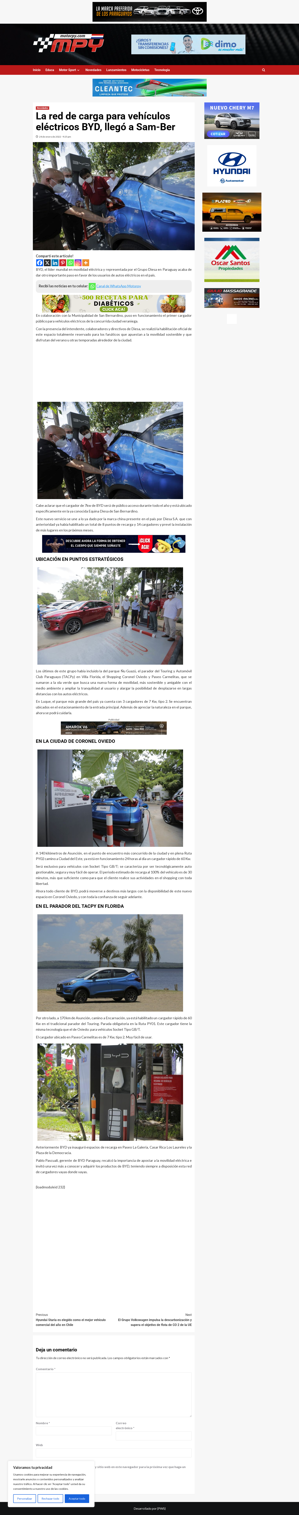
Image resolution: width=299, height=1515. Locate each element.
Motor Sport (70, 70)
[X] (47, 262)
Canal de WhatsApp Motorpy (118, 286)
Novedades (93, 70)
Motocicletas (140, 70)
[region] (51, 1484)
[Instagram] (78, 262)
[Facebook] (39, 262)
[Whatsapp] (70, 262)
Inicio (37, 70)
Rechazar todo (50, 1498)
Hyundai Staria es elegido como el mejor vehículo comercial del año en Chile (75, 1319)
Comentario (46, 1369)
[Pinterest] (62, 262)
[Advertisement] (114, 372)
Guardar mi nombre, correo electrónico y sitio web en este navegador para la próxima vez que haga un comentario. (111, 1469)
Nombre (43, 1423)
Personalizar (24, 1498)
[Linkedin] (55, 262)
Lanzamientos (116, 70)
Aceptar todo (77, 1498)
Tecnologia (162, 70)
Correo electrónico (125, 1425)
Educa (49, 70)
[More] (85, 262)
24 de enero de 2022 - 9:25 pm (55, 136)
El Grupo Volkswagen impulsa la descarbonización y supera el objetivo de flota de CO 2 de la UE (153, 1319)
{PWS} (161, 1508)
